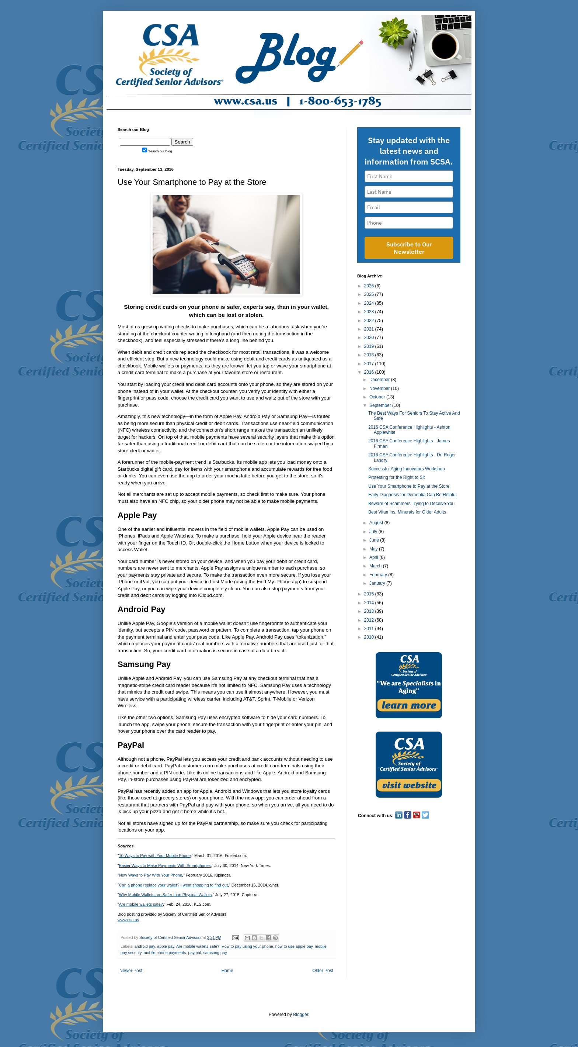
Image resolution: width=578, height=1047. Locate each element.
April (374, 557)
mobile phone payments (165, 952)
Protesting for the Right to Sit (396, 477)
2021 (369, 329)
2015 (369, 594)
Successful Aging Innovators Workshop (406, 468)
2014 (369, 602)
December (380, 379)
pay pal (194, 952)
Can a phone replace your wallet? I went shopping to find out (173, 885)
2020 (369, 337)
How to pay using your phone (247, 946)
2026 (369, 285)
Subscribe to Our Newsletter (409, 248)
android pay (145, 946)
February (378, 574)
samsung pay (215, 952)
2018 (369, 354)
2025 (369, 294)
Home (227, 970)
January (377, 583)
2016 (369, 372)
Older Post (322, 970)
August (376, 522)
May (374, 549)
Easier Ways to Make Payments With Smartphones (165, 865)
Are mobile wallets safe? (141, 904)
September (380, 405)
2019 (369, 346)
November (380, 388)
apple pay (165, 946)
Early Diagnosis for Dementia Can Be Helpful (412, 494)
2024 (369, 303)
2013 (369, 611)
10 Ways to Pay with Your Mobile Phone (155, 855)
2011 (369, 628)
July (374, 531)
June (374, 540)
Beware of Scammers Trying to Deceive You (411, 503)
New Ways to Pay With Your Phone (150, 875)
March (376, 566)
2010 (369, 637)
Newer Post (130, 970)
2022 (369, 320)
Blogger (300, 1014)
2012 (369, 620)
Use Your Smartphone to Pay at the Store (408, 486)
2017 (369, 363)
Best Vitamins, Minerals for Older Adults (407, 512)
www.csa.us (128, 920)
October (377, 397)
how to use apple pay (294, 946)
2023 (369, 311)
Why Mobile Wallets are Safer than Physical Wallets (165, 894)
